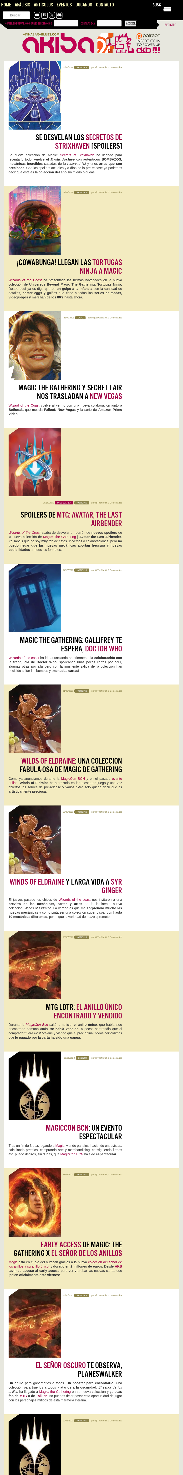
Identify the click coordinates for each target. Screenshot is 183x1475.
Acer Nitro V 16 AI (115, 1083)
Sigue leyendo (18, 1110)
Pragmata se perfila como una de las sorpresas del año (131, 1430)
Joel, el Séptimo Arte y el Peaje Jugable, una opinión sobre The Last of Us (45, 1432)
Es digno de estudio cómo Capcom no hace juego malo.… (45, 1367)
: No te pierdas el (65, 975)
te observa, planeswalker (79, 769)
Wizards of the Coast (25, 166)
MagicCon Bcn (37, 577)
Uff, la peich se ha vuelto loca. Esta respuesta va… (40, 1465)
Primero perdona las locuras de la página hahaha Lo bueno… (135, 1434)
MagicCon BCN (73, 440)
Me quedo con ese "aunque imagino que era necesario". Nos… (131, 1467)
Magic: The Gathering (60, 307)
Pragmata (19, 1083)
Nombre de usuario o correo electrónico (28, 23)
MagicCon (109, 852)
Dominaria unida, (88, 993)
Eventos (64, 5)
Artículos (43, 5)
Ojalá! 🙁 (101, 1387)
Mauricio (56, 1295)
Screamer (18, 1288)
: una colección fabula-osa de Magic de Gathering (71, 426)
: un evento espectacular (84, 632)
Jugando (84, 5)
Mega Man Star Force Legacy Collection (129, 1153)
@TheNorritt (101, 67)
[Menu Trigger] (167, 8)
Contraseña (88, 23)
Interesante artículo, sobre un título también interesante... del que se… (134, 1411)
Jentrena (131, 1090)
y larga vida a (66, 495)
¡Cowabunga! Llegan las (69, 152)
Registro (170, 25)
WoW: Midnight (25, 1149)
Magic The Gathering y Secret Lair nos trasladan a (70, 221)
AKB (118, 719)
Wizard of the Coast (24, 234)
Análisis (22, 5)
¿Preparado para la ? (71, 838)
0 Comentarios (115, 67)
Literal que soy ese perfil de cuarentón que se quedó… (130, 1367)
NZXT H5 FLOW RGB (27, 1222)
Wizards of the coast (24, 371)
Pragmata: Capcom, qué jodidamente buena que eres (42, 1362)
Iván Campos (127, 1163)
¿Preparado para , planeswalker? (68, 907)
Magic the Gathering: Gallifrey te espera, (71, 358)
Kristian (40, 1090)
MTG (23, 796)
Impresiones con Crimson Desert (116, 1404)
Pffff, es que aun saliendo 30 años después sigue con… (43, 1387)
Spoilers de (71, 289)
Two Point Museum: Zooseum (128, 1288)
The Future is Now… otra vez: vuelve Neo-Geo (125, 1362)
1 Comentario (52, 1090)
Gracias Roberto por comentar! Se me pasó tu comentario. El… (45, 1442)
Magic (60, 646)
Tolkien (41, 796)
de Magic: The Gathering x (68, 701)
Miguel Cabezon (99, 204)
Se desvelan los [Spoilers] (79, 83)
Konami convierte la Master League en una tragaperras (131, 1383)
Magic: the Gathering (55, 792)
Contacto (105, 5)
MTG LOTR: (84, 564)
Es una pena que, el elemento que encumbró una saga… (44, 1409)
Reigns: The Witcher (118, 1222)
